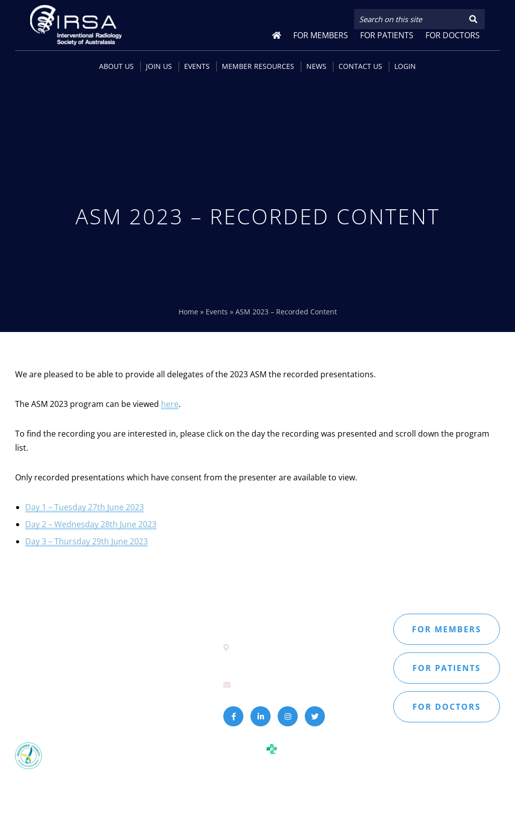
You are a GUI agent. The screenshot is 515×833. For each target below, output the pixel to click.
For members (446, 629)
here (170, 403)
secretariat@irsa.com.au (279, 684)
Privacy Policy (73, 703)
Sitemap (29, 703)
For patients (446, 668)
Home (188, 311)
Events (217, 311)
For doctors (446, 706)
